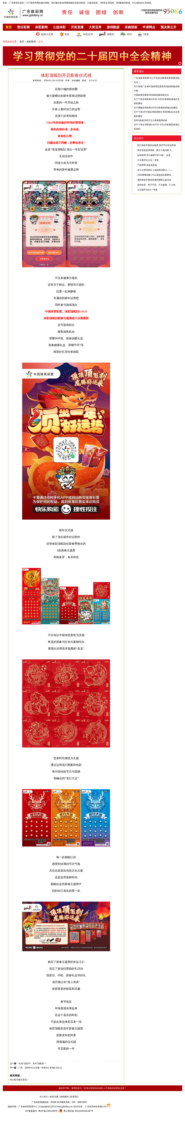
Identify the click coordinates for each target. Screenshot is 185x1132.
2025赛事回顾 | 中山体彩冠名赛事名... (155, 175)
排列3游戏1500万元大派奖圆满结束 (150, 120)
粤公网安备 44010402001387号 (76, 1111)
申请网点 (149, 27)
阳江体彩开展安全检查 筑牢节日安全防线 (156, 145)
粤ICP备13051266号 (47, 1111)
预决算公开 (168, 27)
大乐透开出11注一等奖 (148, 160)
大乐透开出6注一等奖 (147, 190)
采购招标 (131, 27)
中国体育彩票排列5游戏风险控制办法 (151, 95)
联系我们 (74, 1096)
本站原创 (93, 80)
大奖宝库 (95, 27)
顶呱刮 (106, 34)
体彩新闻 (41, 27)
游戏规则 (64, 1096)
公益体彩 (59, 27)
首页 (8, 27)
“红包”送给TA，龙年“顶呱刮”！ (32, 1063)
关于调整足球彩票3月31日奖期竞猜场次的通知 (155, 107)
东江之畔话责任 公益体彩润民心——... (155, 170)
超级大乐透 (44, 34)
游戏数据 (113, 27)
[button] (179, 63)
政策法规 (54, 1096)
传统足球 (84, 34)
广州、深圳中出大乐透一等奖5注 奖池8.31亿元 (40, 1068)
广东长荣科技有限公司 (95, 1106)
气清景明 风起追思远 (147, 165)
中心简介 (44, 1096)
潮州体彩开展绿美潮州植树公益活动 (154, 180)
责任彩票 (23, 27)
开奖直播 (77, 27)
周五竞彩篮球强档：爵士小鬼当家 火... (155, 150)
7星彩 (143, 34)
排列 (126, 34)
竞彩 (64, 34)
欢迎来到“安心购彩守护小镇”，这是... (154, 155)
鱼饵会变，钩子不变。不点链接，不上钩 (156, 185)
